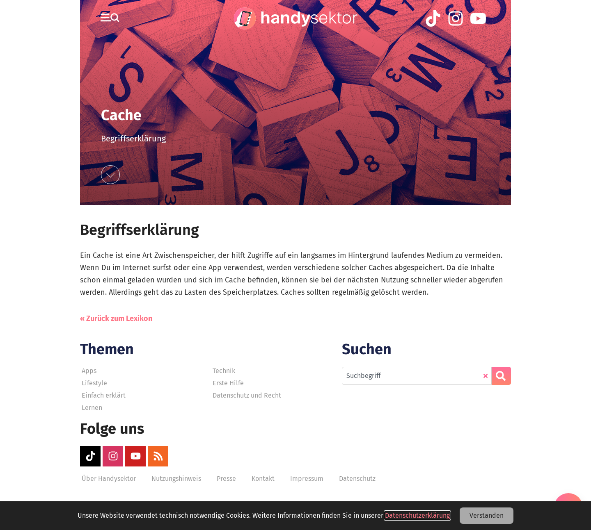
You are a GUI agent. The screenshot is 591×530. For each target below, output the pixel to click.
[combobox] (417, 376)
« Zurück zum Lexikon (116, 318)
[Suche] (501, 376)
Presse (226, 478)
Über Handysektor (109, 478)
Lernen (92, 408)
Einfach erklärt (104, 395)
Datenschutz (357, 478)
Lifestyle (94, 383)
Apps (89, 371)
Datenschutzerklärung (417, 515)
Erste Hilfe (228, 383)
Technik (224, 371)
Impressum (306, 478)
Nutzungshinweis (176, 478)
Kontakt (263, 478)
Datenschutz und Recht (247, 395)
